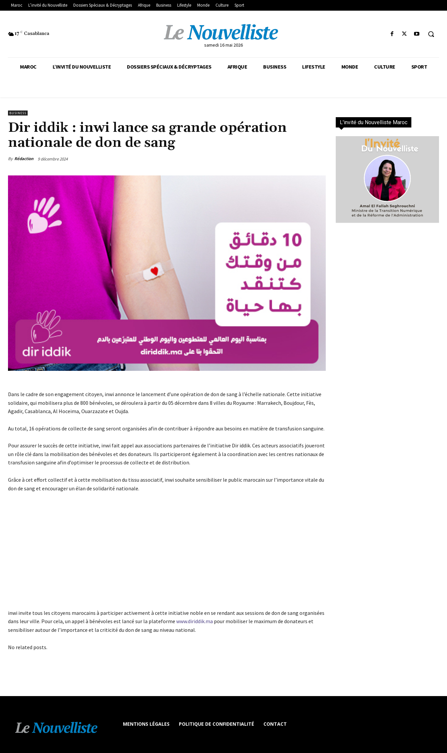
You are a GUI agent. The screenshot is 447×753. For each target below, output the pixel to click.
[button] (431, 34)
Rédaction (23, 158)
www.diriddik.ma (194, 621)
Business (18, 113)
